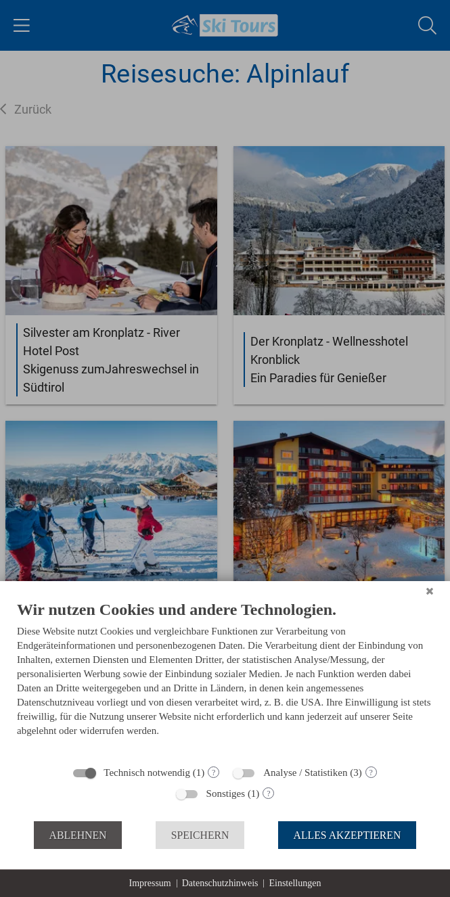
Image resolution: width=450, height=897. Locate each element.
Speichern (200, 835)
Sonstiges (226, 793)
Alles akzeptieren (347, 835)
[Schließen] (430, 591)
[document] (225, 678)
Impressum (150, 883)
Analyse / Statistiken (305, 772)
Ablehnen (78, 835)
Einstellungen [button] (295, 883)
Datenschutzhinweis (220, 883)
